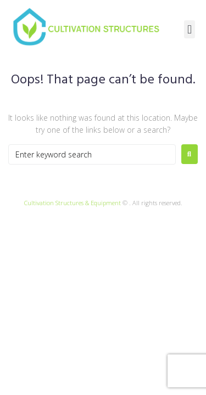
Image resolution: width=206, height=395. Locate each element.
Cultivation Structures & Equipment (72, 203)
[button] (189, 29)
